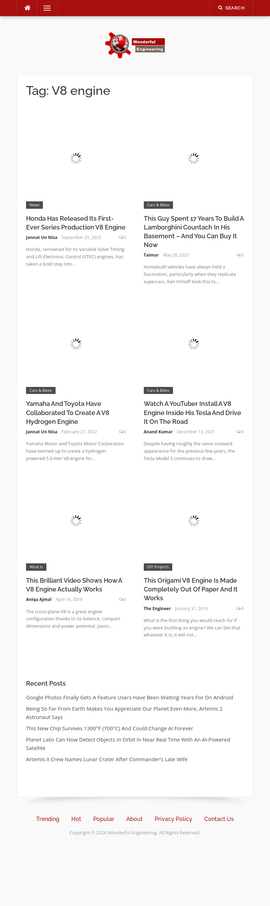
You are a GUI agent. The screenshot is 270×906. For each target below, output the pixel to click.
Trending (47, 819)
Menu (44, 8)
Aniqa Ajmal (38, 599)
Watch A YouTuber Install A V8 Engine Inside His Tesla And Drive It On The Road (192, 412)
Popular (103, 819)
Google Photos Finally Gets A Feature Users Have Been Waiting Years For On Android (129, 697)
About (134, 819)
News (34, 204)
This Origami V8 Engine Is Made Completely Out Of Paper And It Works (191, 589)
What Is (36, 566)
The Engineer (157, 608)
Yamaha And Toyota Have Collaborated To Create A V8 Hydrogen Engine (67, 412)
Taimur (151, 255)
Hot (76, 819)
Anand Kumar (158, 432)
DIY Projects (158, 566)
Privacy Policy (173, 819)
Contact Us (219, 819)
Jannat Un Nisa (41, 237)
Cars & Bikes (158, 204)
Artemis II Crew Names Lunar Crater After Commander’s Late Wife (107, 759)
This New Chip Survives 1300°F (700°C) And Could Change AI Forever (109, 728)
